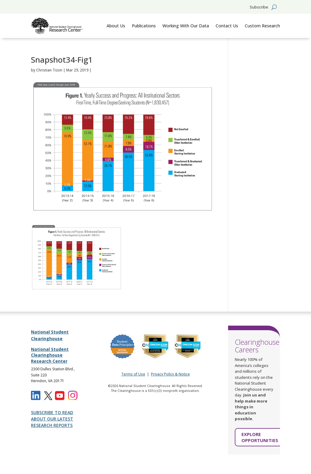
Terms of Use (133, 374)
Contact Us (227, 26)
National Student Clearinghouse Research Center (50, 355)
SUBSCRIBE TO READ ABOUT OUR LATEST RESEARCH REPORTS (52, 419)
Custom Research (262, 26)
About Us (116, 26)
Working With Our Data (185, 26)
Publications (144, 26)
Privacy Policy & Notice (170, 374)
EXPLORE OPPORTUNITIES (259, 437)
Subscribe (259, 7)
